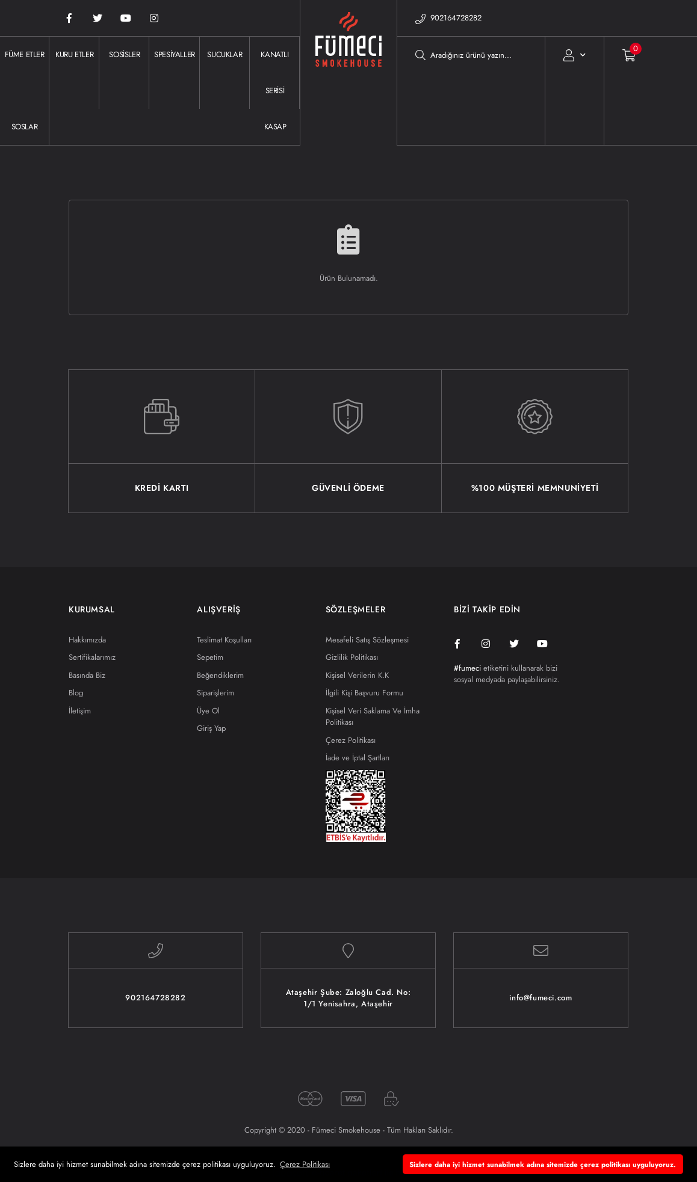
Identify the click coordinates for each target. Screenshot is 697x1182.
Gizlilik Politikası (352, 657)
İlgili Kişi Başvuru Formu (364, 692)
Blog (76, 692)
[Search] (471, 55)
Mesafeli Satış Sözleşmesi (367, 639)
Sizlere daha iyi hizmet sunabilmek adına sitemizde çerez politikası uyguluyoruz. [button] (542, 1164)
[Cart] (620, 55)
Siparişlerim (215, 692)
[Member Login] (574, 55)
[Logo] (348, 91)
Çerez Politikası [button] (305, 1164)
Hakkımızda (87, 639)
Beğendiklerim (220, 675)
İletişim (80, 710)
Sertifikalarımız (92, 657)
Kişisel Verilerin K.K (357, 675)
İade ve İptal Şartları (357, 757)
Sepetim (210, 657)
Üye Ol (208, 710)
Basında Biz (87, 675)
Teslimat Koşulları (224, 639)
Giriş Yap (211, 728)
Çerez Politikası (351, 740)
